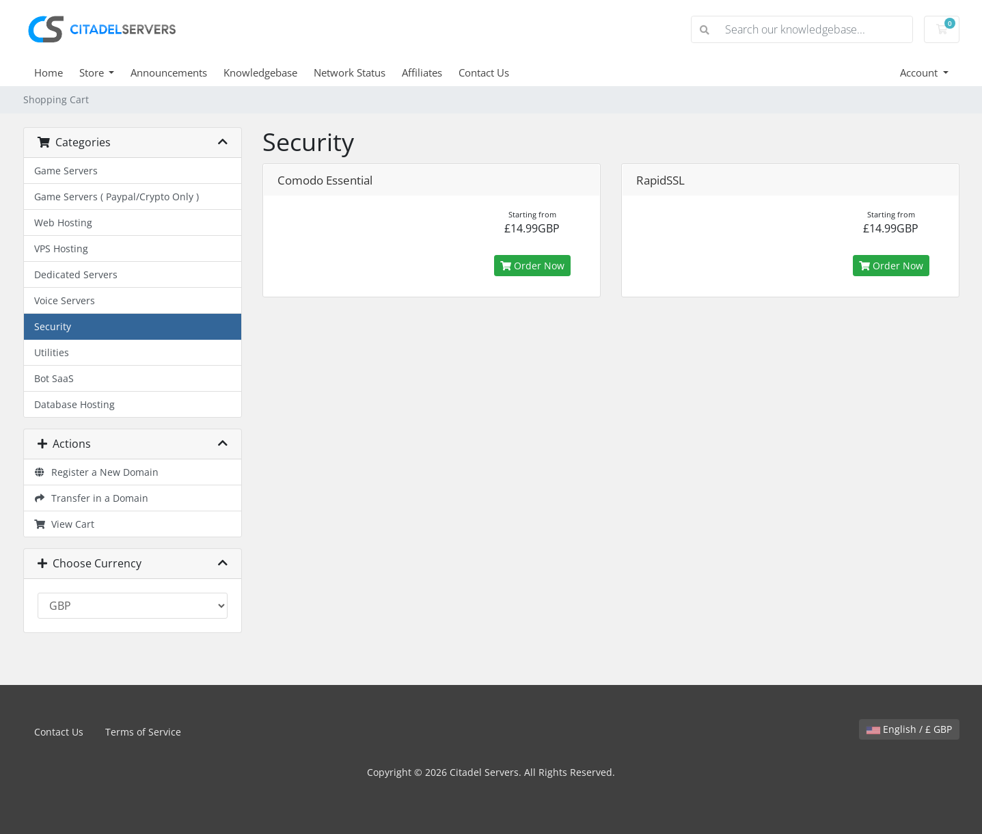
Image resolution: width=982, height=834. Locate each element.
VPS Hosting (61, 248)
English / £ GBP (909, 729)
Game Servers (66, 170)
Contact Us (484, 72)
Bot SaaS (54, 378)
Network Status (349, 72)
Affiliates (422, 72)
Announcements (169, 72)
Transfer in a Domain (91, 498)
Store (93, 72)
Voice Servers (64, 300)
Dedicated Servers (76, 274)
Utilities (51, 352)
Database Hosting (74, 404)
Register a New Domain (96, 472)
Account (920, 72)
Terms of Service (143, 731)
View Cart (64, 523)
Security (52, 326)
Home (48, 72)
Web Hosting (63, 222)
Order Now (532, 265)
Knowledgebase (260, 72)
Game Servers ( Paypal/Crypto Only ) (116, 196)
